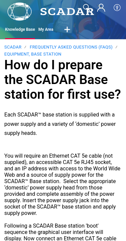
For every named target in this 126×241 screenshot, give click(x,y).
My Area (45, 29)
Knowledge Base (20, 29)
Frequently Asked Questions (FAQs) (71, 47)
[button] (67, 30)
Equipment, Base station (32, 54)
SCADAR (13, 47)
